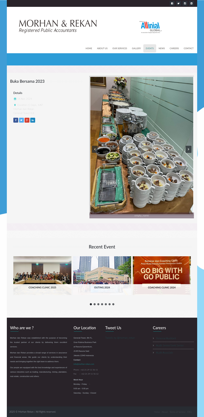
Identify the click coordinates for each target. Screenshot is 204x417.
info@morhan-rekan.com (84, 364)
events (150, 48)
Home (89, 48)
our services (119, 48)
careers (174, 48)
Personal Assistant (166, 338)
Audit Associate (164, 352)
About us (102, 48)
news (162, 48)
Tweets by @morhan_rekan (120, 337)
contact (189, 48)
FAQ (189, 411)
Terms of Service (177, 411)
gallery (136, 48)
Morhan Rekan (26, 411)
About (165, 411)
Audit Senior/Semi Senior (170, 345)
